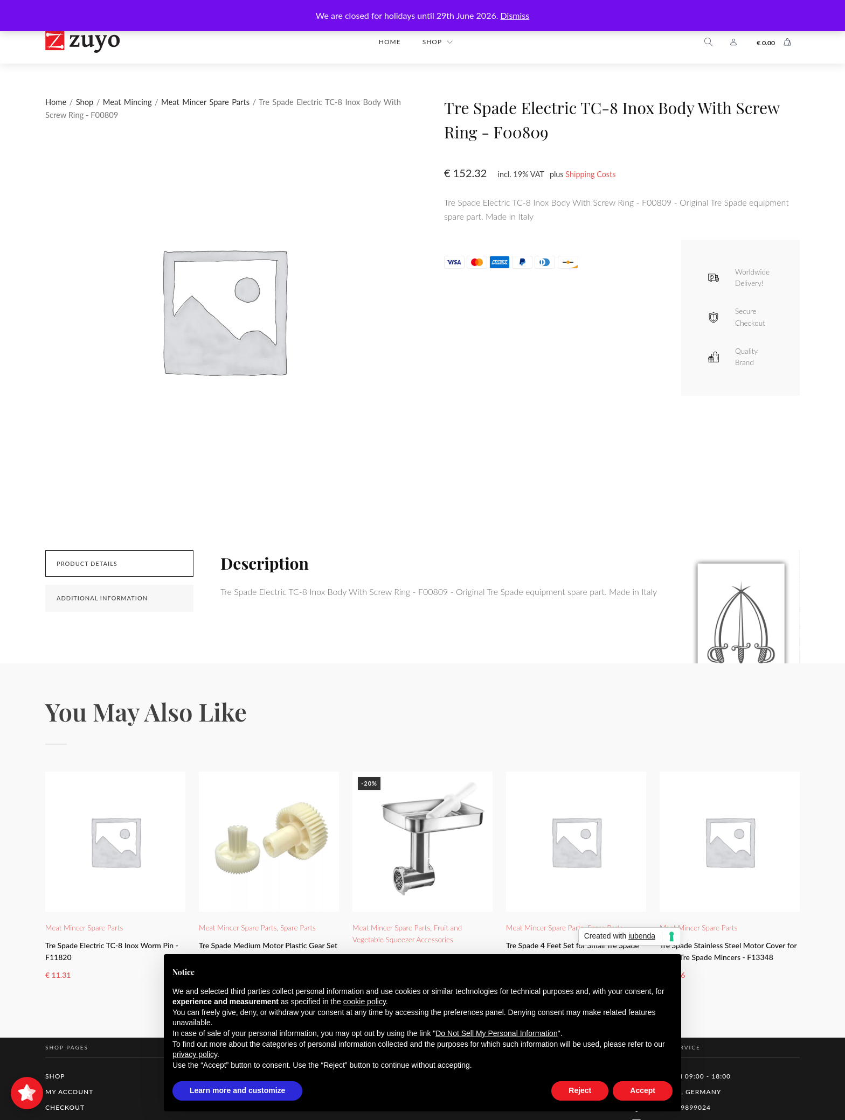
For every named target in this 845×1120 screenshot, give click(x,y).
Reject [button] (580, 1090)
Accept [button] (642, 1090)
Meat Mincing (127, 102)
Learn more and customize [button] (237, 1090)
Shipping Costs (590, 174)
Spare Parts (298, 927)
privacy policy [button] (194, 1054)
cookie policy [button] (364, 1001)
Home (390, 42)
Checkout (65, 1107)
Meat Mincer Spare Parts (205, 102)
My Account (69, 1092)
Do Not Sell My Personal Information (496, 1033)
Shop (432, 42)
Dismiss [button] (515, 15)
